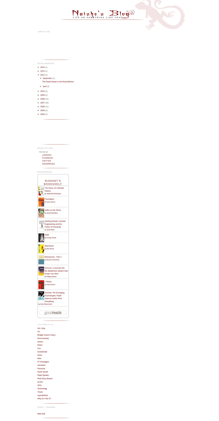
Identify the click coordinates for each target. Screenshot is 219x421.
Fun (39, 348)
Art (39, 331)
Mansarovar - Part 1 (53, 257)
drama (40, 342)
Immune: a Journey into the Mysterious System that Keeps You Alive (56, 271)
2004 (42, 114)
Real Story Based (45, 378)
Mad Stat (41, 414)
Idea (39, 358)
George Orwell (51, 238)
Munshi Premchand (53, 260)
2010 (42, 91)
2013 (42, 71)
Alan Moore (50, 249)
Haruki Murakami (52, 213)
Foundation (49, 199)
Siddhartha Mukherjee (54, 194)
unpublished (43, 395)
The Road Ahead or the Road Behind (58, 82)
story (40, 385)
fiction (40, 345)
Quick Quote (43, 372)
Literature (42, 365)
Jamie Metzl (50, 230)
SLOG (40, 382)
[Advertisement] (47, 131)
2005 (42, 110)
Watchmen (49, 246)
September (48, 78)
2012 (42, 75)
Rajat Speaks (43, 375)
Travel (40, 392)
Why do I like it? (44, 398)
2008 (42, 99)
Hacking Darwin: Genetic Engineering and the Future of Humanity (55, 224)
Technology (42, 388)
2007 (42, 103)
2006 (42, 106)
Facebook (47, 158)
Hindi (40, 355)
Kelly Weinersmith (46, 304)
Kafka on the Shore (53, 210)
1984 (47, 235)
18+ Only (41, 328)
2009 (42, 95)
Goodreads (48, 164)
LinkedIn (46, 155)
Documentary (43, 338)
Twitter (46, 161)
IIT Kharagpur (43, 362)
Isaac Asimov (51, 202)
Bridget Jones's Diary (46, 335)
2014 (42, 67)
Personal (41, 368)
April (45, 86)
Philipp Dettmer (52, 276)
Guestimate (42, 352)
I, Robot (48, 282)
